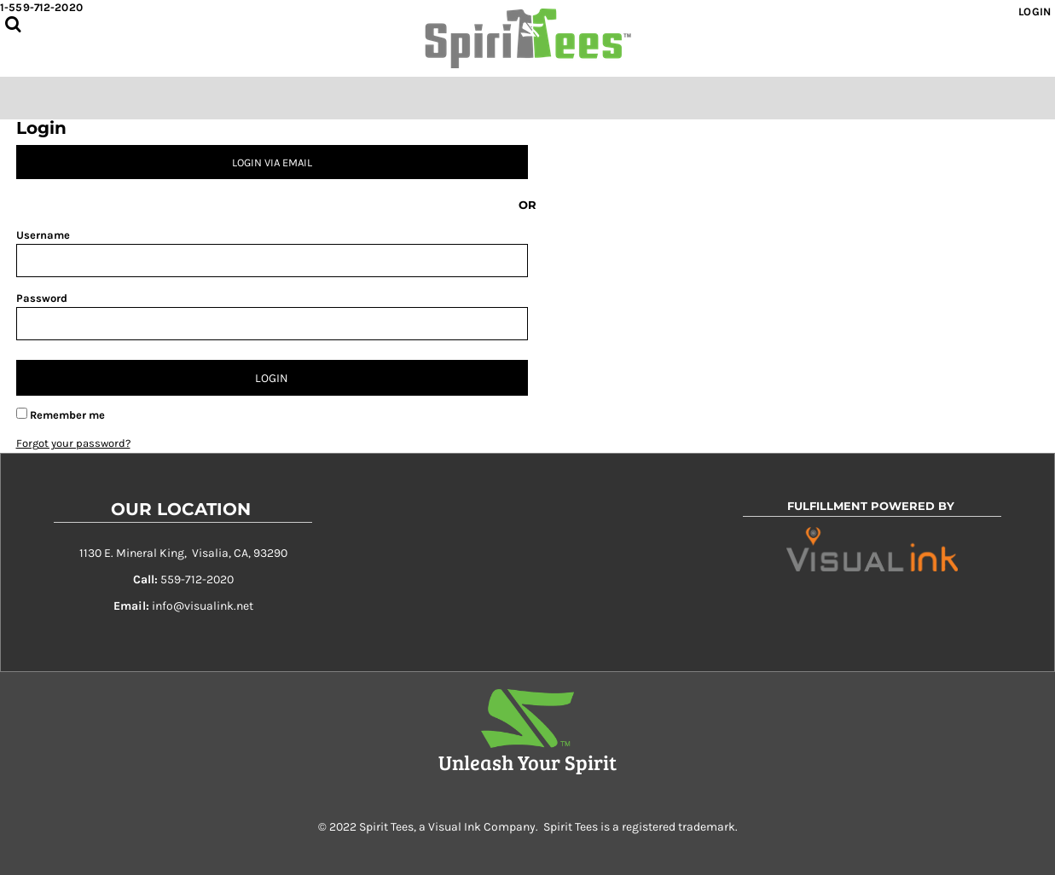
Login (1034, 11)
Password (41, 298)
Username (43, 235)
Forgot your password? (73, 443)
